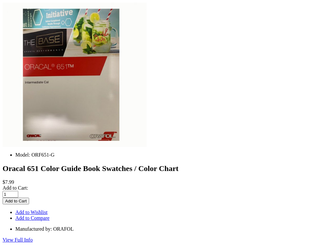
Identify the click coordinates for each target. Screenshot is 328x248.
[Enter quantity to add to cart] (10, 194)
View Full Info (18, 240)
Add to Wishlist (31, 212)
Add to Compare (32, 218)
